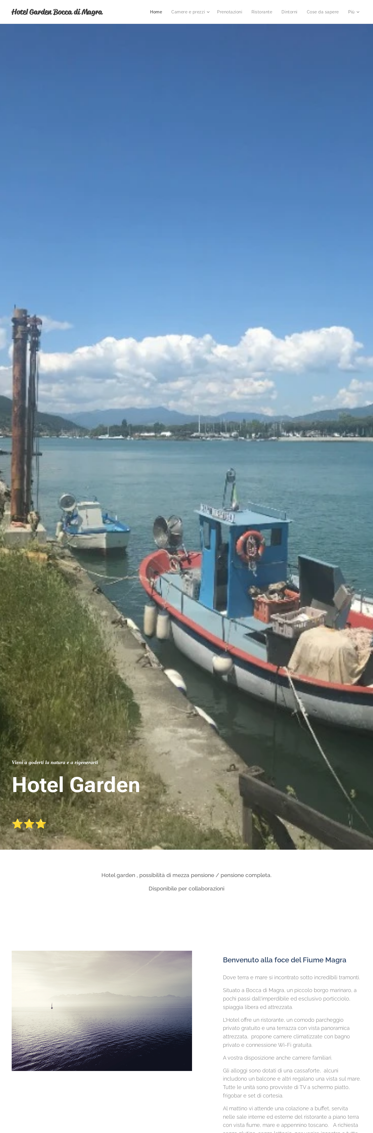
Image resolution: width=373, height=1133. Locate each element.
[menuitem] (154, 12)
